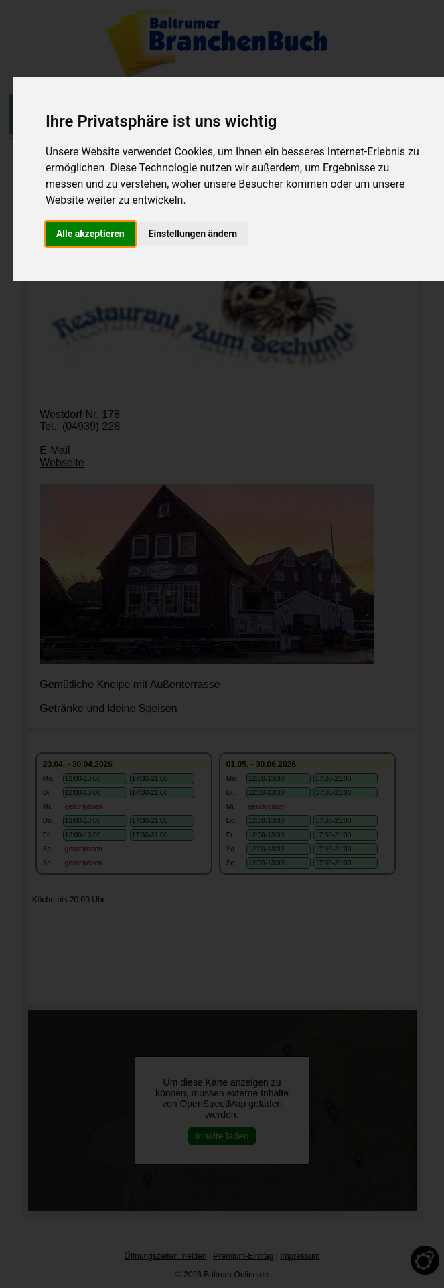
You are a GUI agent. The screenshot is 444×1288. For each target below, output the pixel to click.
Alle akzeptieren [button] (90, 233)
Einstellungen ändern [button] (193, 233)
